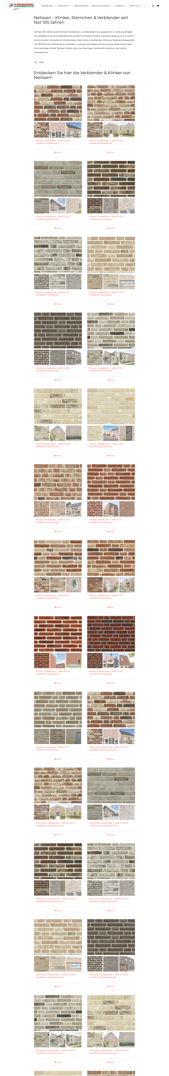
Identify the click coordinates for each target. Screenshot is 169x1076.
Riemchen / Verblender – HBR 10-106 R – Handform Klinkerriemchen (109, 975)
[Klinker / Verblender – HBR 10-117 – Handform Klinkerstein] (58, 709)
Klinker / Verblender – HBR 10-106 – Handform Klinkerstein (53, 369)
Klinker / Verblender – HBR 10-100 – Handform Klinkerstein (53, 142)
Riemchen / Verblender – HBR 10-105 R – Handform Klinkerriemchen (56, 975)
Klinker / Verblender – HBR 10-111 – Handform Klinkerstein (106, 521)
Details (58, 152)
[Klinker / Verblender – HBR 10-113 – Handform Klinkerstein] (111, 558)
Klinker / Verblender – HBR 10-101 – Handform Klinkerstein (106, 142)
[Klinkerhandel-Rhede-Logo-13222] (21, 4)
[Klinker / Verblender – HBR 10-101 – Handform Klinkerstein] (111, 103)
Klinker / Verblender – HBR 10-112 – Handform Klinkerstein (53, 596)
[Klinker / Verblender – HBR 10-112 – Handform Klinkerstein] (58, 558)
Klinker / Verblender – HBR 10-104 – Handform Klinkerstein (53, 293)
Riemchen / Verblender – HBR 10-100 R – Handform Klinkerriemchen (109, 748)
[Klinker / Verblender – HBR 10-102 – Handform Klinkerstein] (58, 179)
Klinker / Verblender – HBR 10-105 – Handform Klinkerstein (106, 293)
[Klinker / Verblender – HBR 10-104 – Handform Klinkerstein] (58, 254)
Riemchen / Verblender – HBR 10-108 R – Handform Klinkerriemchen (109, 1051)
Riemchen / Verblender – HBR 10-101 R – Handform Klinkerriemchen (56, 824)
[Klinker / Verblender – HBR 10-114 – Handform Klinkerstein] (58, 634)
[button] (153, 6)
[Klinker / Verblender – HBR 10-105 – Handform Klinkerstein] (111, 254)
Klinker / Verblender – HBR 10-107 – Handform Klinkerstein (106, 369)
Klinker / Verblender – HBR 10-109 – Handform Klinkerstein (106, 445)
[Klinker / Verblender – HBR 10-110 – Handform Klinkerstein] (58, 482)
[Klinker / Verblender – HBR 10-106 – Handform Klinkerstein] (58, 330)
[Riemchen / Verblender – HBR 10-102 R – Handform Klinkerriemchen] (111, 785)
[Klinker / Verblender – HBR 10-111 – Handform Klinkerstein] (111, 482)
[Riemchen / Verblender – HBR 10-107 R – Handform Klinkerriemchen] (58, 1013)
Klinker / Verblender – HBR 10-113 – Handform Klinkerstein (106, 596)
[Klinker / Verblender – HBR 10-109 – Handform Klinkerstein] (111, 406)
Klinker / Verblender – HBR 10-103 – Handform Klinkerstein (106, 217)
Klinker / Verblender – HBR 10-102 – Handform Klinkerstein (53, 217)
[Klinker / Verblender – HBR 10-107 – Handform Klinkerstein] (111, 330)
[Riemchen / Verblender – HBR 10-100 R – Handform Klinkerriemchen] (111, 709)
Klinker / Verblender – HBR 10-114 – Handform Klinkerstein (53, 672)
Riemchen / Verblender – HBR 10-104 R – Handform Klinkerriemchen (109, 900)
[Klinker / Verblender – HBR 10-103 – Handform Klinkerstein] (111, 179)
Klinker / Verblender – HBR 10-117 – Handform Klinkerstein (53, 748)
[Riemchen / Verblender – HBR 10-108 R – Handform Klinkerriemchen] (111, 1013)
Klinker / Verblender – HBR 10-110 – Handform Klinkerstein (53, 521)
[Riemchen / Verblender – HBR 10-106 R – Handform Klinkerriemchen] (111, 937)
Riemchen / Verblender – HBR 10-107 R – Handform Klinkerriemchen (56, 1051)
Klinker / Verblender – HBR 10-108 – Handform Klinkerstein (53, 445)
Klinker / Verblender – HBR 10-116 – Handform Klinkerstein (106, 672)
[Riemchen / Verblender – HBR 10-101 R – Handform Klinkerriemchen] (58, 785)
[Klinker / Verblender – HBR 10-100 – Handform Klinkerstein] (58, 103)
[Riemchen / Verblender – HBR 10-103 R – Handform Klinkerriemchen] (58, 861)
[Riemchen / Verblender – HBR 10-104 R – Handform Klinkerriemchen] (111, 861)
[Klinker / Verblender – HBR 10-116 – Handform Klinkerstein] (111, 634)
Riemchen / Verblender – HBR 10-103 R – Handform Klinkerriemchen (56, 900)
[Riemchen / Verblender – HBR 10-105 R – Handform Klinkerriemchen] (58, 937)
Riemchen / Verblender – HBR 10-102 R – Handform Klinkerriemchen (109, 824)
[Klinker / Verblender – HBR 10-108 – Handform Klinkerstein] (58, 406)
